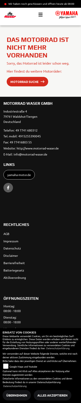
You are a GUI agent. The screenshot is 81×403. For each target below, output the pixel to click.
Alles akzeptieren (52, 395)
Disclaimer (10, 255)
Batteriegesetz (13, 270)
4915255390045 (29, 136)
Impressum (10, 241)
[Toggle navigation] (40, 14)
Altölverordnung (14, 277)
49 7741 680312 (27, 130)
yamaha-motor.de (19, 175)
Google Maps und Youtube (23, 366)
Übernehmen (16, 395)
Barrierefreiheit (14, 263)
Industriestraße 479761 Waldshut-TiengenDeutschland (20, 116)
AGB (6, 234)
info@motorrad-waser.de (30, 154)
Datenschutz (12, 248)
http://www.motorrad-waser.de (38, 148)
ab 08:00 (69, 3)
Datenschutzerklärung (58, 348)
